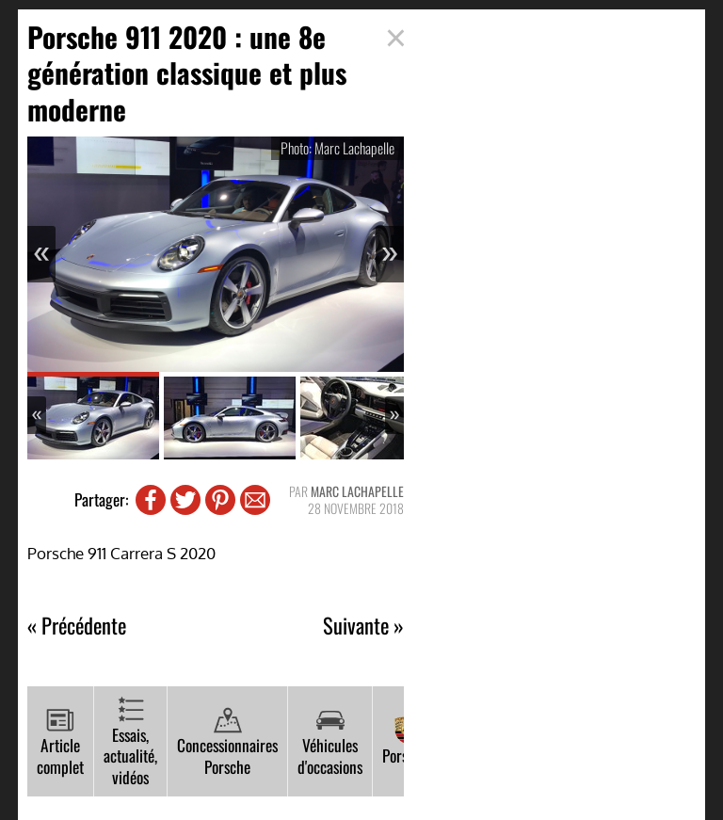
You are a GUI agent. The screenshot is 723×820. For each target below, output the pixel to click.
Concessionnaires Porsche (227, 742)
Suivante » (363, 625)
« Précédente (76, 625)
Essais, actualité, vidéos (130, 742)
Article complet (60, 742)
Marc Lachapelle (357, 491)
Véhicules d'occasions (329, 742)
